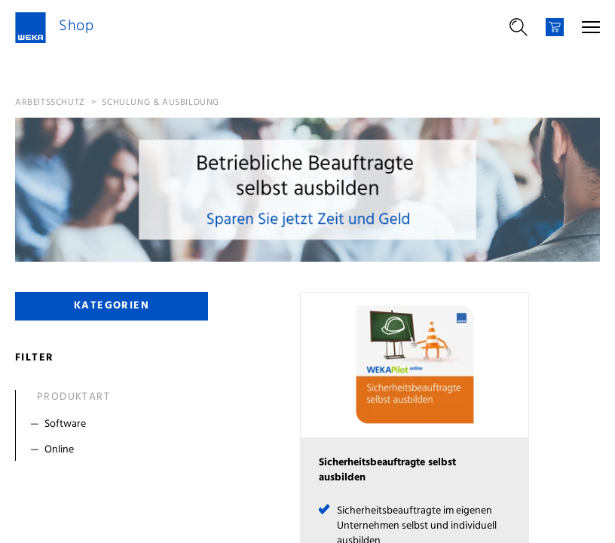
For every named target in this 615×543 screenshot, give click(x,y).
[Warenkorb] (555, 27)
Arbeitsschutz (50, 103)
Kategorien (111, 305)
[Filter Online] (115, 450)
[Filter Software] (115, 424)
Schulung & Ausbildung (160, 103)
